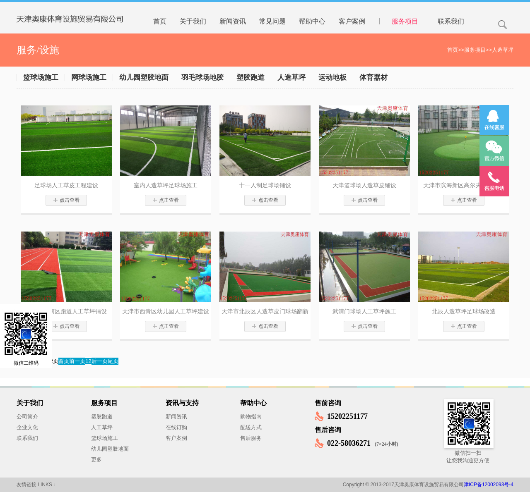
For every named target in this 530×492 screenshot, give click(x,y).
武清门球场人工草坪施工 (364, 311)
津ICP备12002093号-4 (488, 484)
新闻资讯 (176, 416)
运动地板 (332, 77)
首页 (452, 50)
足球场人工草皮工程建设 (66, 185)
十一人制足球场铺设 (265, 185)
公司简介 (27, 416)
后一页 (100, 361)
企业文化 (27, 427)
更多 (96, 459)
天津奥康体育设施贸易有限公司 (77, 13)
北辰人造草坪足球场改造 (464, 311)
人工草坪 (102, 427)
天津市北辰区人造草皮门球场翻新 (265, 311)
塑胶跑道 (250, 77)
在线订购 (176, 427)
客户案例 (176, 438)
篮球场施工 (40, 77)
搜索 (502, 24)
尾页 (113, 361)
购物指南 (251, 416)
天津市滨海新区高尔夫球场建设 (463, 185)
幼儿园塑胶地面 (144, 77)
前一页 (77, 361)
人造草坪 (502, 50)
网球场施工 (88, 77)
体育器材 (373, 77)
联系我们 (27, 438)
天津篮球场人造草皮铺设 (364, 185)
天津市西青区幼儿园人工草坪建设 (165, 311)
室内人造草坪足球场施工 (166, 185)
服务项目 (475, 50)
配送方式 (251, 427)
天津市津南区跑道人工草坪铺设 (66, 311)
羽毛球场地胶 (202, 77)
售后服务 (251, 438)
